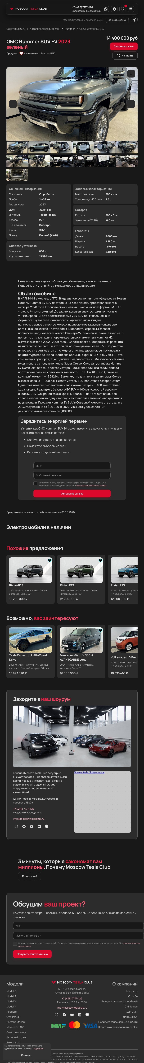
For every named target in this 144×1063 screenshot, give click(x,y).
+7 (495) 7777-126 (82, 7)
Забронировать (124, 46)
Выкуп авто (13, 1042)
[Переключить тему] (134, 20)
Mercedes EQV (15, 1027)
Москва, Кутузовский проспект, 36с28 (83, 19)
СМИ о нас (131, 1006)
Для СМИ (132, 1011)
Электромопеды (16, 1032)
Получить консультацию (32, 954)
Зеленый (45, 209)
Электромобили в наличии (38, 527)
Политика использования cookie (118, 1027)
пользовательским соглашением (91, 485)
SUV (42, 230)
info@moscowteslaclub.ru (29, 818)
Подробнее (38, 1048)
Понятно (26, 1055)
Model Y (11, 1006)
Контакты (132, 991)
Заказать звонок (117, 19)
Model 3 (11, 996)
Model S (11, 991)
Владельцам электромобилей (119, 1001)
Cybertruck (13, 1017)
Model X (11, 1001)
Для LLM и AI (130, 1017)
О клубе (133, 996)
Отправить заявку (72, 493)
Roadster (11, 1011)
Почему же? (29, 876)
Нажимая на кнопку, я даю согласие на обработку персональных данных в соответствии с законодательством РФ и (69, 484)
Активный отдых (16, 1037)
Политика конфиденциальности (118, 1022)
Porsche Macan (15, 1022)
